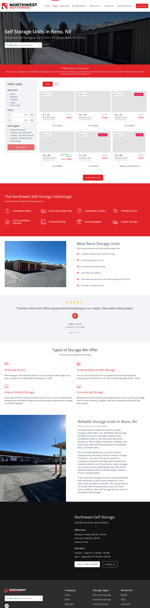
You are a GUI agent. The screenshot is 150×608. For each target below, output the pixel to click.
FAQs (123, 599)
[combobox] (23, 45)
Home (67, 595)
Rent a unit (142, 6)
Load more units (93, 177)
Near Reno (69, 604)
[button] (70, 332)
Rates (67, 599)
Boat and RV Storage (102, 595)
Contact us (110, 564)
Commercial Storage (102, 599)
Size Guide (125, 604)
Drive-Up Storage (100, 604)
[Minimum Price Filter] (20, 115)
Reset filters (20, 147)
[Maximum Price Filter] (20, 120)
